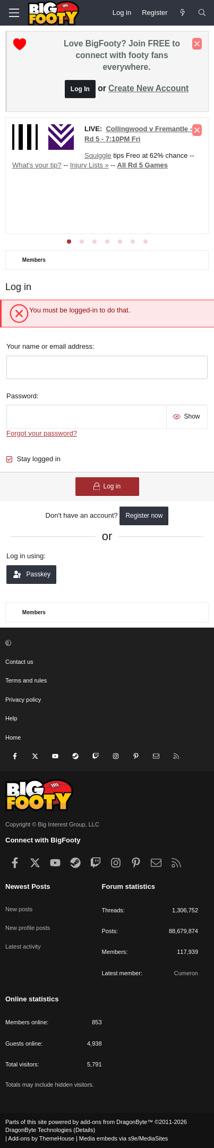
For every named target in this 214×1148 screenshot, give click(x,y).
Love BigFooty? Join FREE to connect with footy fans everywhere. (122, 55)
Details (84, 1130)
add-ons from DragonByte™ (116, 1122)
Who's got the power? (138, 191)
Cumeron (186, 973)
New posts (18, 909)
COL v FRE (130, 144)
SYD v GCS (56, 158)
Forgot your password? (41, 433)
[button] (105, 643)
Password (21, 396)
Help (11, 718)
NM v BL (168, 144)
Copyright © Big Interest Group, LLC (52, 824)
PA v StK (44, 172)
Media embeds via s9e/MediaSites (123, 1138)
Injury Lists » (77, 191)
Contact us (19, 662)
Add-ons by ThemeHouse (41, 1138)
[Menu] (13, 13)
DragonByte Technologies (38, 1130)
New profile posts (27, 928)
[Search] (202, 13)
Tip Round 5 (30, 191)
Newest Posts (27, 886)
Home (13, 737)
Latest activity (23, 946)
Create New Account (148, 88)
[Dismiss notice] (197, 44)
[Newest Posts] (183, 13)
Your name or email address (49, 346)
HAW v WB (98, 158)
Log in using (25, 556)
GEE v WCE (141, 158)
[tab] (69, 242)
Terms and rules (26, 680)
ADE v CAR (87, 144)
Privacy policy (23, 699)
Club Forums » (124, 129)
